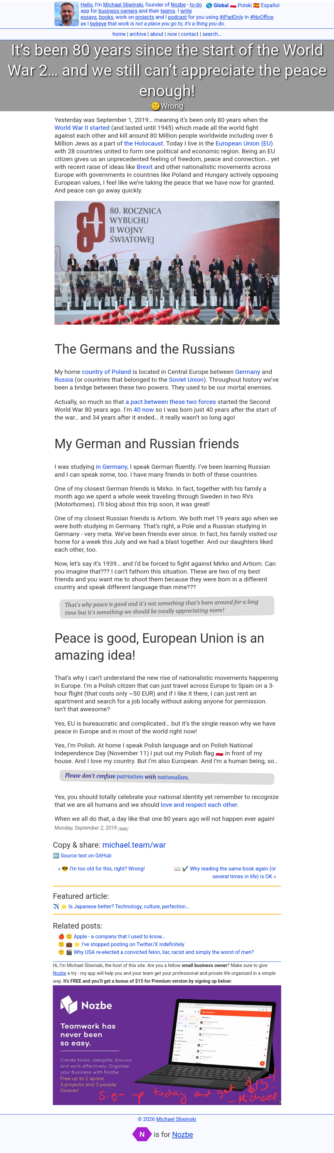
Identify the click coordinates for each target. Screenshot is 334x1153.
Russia (63, 379)
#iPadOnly (231, 17)
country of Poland (106, 372)
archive (137, 34)
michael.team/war (134, 845)
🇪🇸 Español (266, 5)
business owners (118, 11)
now (172, 34)
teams (167, 11)
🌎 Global (217, 5)
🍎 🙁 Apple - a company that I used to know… (111, 936)
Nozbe (178, 5)
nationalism (173, 777)
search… (212, 34)
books (106, 17)
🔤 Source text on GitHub (82, 856)
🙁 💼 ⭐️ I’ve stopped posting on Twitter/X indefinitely (121, 944)
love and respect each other (199, 804)
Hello (87, 5)
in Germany (111, 466)
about (156, 34)
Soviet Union (186, 379)
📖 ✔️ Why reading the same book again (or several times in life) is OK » (225, 873)
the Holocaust (143, 143)
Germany (247, 372)
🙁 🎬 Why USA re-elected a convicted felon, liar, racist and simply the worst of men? (156, 952)
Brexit (145, 167)
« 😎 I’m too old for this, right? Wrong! (101, 869)
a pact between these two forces (171, 402)
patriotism (130, 776)
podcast (177, 17)
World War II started (82, 127)
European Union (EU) (244, 143)
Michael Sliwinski (123, 5)
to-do (196, 5)
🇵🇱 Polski (241, 5)
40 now (143, 409)
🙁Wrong (167, 106)
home (119, 34)
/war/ (123, 828)
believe (98, 24)
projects (144, 17)
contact (190, 34)
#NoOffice (262, 17)
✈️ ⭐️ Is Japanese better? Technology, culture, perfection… (121, 906)
